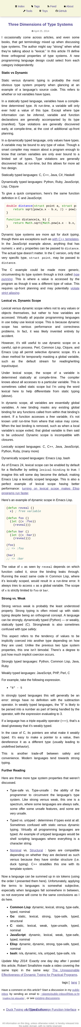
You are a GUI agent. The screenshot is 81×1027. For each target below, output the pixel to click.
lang (74, 979)
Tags (37, 6)
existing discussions (47, 995)
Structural (36, 847)
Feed (53, 6)
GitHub (62, 10)
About (69, 6)
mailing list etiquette (13, 995)
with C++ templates (65, 239)
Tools (29, 10)
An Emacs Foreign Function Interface (51, 1007)
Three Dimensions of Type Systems (40, 24)
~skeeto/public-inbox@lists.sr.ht (60, 991)
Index (21, 6)
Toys (45, 10)
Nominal (15, 847)
